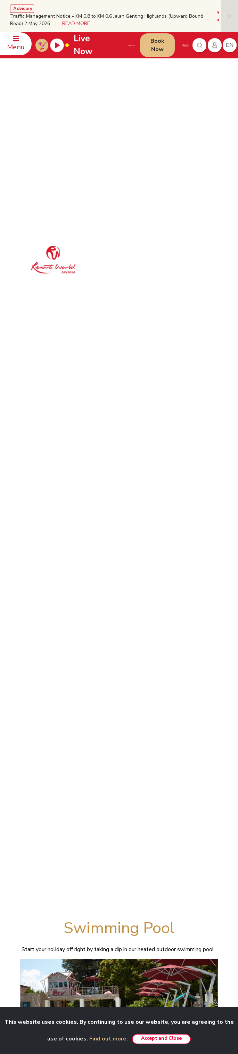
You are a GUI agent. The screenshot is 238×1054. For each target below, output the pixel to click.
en (229, 45)
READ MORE (76, 23)
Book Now (157, 45)
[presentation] (209, 16)
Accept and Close (161, 1038)
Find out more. (108, 1039)
